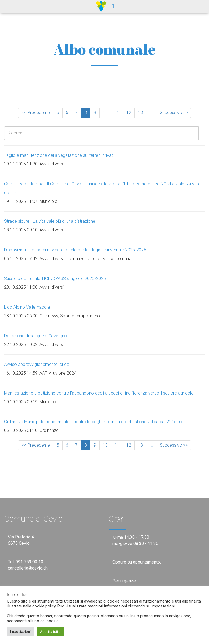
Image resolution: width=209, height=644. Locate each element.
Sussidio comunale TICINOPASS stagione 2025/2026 (55, 278)
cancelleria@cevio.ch (28, 568)
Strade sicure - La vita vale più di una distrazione (49, 221)
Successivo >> (174, 112)
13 (140, 112)
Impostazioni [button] (20, 632)
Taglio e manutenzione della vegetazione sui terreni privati (59, 155)
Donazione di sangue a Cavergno (35, 335)
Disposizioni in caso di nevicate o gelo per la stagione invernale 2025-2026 (75, 249)
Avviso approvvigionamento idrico (36, 364)
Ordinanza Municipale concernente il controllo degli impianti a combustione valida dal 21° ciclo (93, 421)
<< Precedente (35, 112)
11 (117, 112)
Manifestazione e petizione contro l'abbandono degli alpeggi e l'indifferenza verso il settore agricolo (99, 393)
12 (128, 112)
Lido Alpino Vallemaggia (27, 307)
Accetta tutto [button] (50, 632)
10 (105, 112)
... (151, 112)
